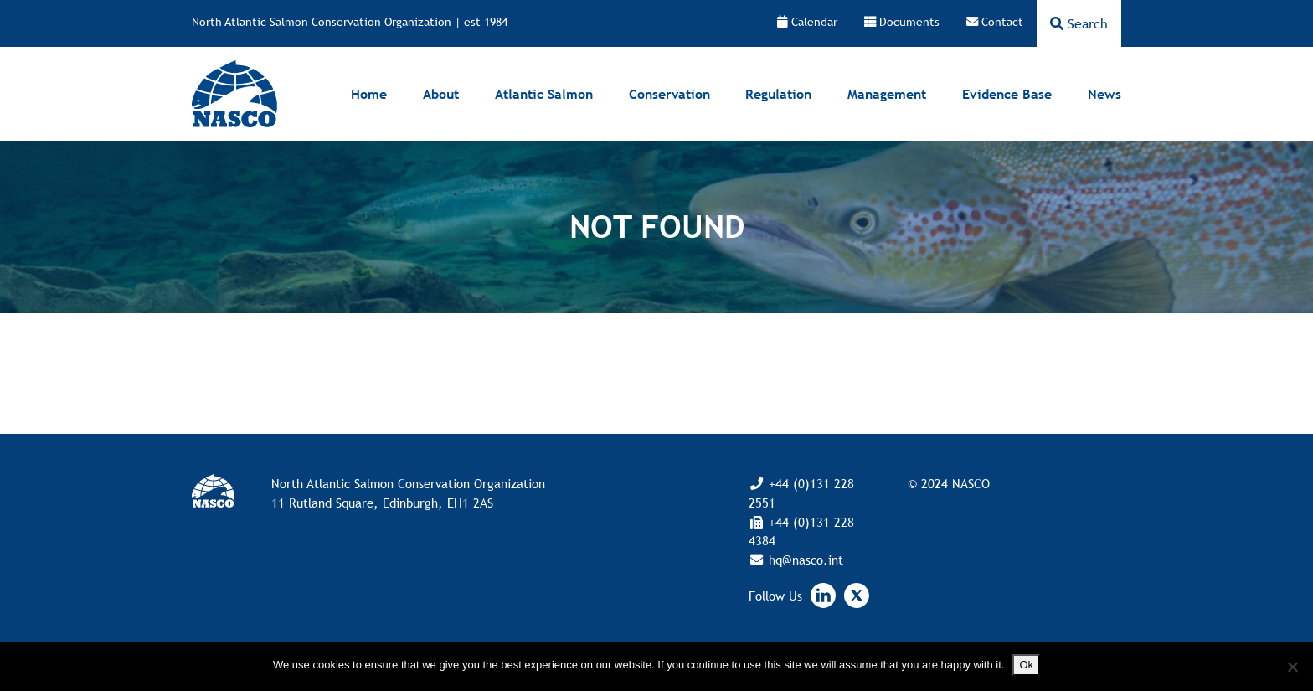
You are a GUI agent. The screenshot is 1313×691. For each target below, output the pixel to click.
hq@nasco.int (804, 559)
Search (1079, 23)
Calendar (807, 21)
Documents (902, 21)
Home (369, 94)
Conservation (669, 94)
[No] (1292, 666)
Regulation (778, 94)
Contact (994, 21)
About (441, 94)
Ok (1026, 664)
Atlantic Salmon (544, 94)
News (1104, 94)
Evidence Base (1007, 94)
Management (886, 94)
